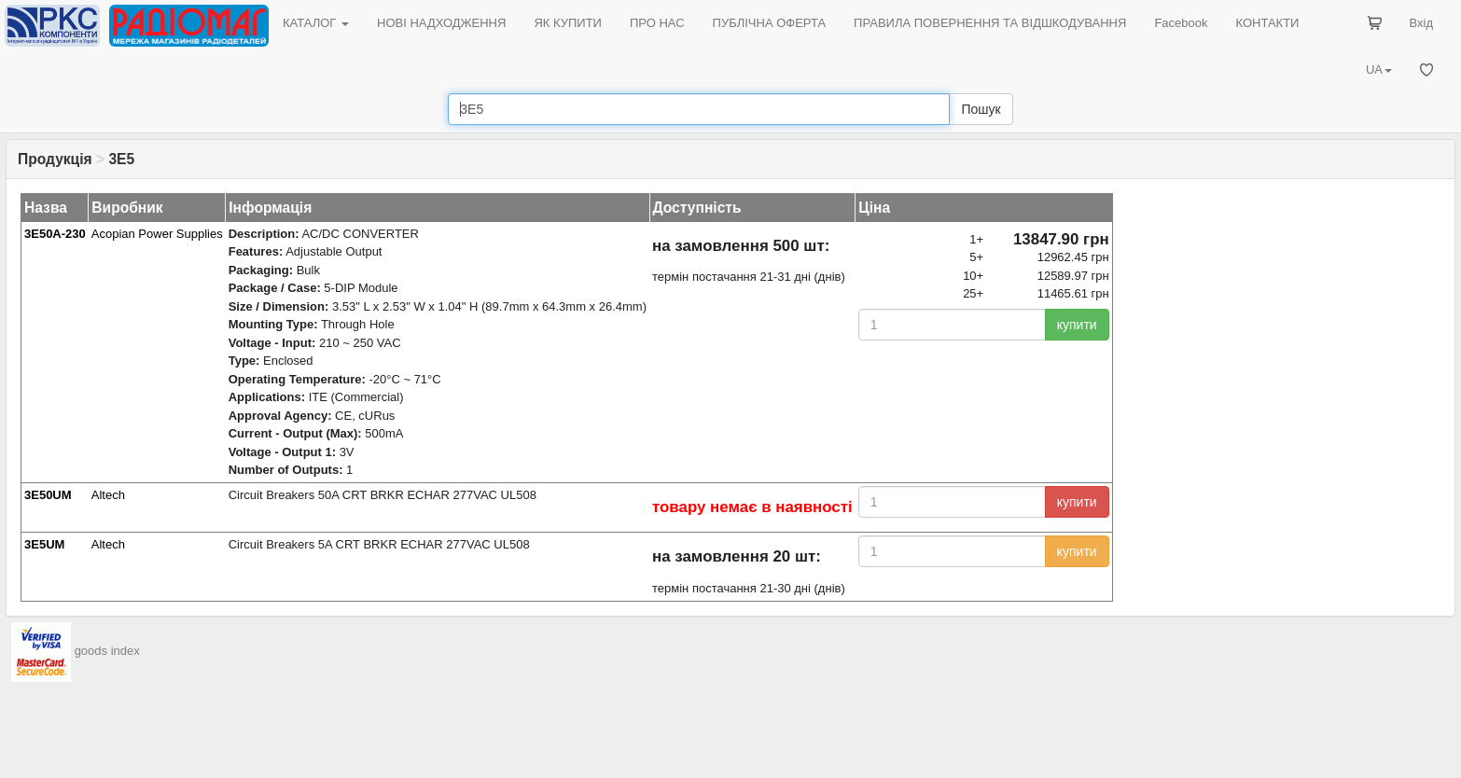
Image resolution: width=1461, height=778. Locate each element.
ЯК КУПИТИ (568, 23)
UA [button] (1379, 69)
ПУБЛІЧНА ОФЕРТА (770, 23)
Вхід (1422, 23)
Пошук (980, 109)
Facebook (1180, 23)
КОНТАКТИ (1267, 23)
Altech (108, 495)
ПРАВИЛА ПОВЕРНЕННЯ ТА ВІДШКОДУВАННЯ (990, 23)
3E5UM (44, 544)
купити (1077, 324)
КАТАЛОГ (316, 23)
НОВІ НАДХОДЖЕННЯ (441, 23)
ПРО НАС (657, 23)
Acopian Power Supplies (157, 234)
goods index (107, 651)
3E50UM (48, 495)
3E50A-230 (55, 234)
